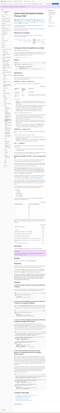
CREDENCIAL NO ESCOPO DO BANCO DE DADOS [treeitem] (8, 116)
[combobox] (6, 12)
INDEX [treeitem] (6, 138)
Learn (15, 10)
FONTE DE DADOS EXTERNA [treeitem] (7, 120)
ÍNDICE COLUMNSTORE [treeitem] (7, 108)
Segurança (50, 20)
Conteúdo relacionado (52, 22)
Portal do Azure (49, 3)
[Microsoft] (1, 1)
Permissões (50, 17)
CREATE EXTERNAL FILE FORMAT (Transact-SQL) (23, 396)
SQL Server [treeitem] (3, 16)
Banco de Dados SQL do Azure (40, 19)
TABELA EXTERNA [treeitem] (7, 130)
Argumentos (50, 16)
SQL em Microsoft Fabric (25, 23)
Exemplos (50, 21)
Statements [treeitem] (5, 98)
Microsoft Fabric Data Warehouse (39, 40)
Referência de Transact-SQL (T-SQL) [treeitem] (7, 76)
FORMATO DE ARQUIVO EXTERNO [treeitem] (8, 128)
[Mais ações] (45, 10)
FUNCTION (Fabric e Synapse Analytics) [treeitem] (8, 136)
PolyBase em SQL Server (28, 55)
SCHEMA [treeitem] (6, 150)
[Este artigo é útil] (55, 26)
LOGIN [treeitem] (6, 139)
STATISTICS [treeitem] (6, 152)
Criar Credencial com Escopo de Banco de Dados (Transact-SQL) (26, 395)
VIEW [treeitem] (5, 160)
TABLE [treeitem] (6, 154)
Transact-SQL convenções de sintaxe (21, 57)
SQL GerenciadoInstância (25, 40)
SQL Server (21, 10)
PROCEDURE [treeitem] (7, 143)
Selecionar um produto (52, 12)
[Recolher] (11, 10)
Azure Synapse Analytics (33, 20)
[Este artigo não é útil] (56, 26)
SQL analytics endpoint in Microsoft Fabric (27, 22)
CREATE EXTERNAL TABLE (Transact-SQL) (22, 397)
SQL (18, 10)
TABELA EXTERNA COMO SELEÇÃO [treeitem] (7, 133)
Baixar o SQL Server (55, 3)
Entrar (58, 1)
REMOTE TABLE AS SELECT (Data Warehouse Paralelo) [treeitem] (8, 146)
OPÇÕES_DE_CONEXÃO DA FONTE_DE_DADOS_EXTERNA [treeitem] (8, 124)
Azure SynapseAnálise (29, 40)
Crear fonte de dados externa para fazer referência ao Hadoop (29, 153)
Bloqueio (50, 19)
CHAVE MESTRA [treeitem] (7, 141)
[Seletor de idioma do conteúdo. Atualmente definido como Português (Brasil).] (4, 411)
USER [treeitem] (5, 158)
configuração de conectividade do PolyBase (29, 165)
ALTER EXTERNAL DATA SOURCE (27, 126)
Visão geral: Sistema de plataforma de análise (52, 14)
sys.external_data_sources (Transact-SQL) (22, 399)
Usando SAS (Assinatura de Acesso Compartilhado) (24, 400)
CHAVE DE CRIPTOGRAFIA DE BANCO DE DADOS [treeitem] (7, 112)
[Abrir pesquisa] (56, 1)
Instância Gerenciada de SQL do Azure (21, 20)
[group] (30, 341)
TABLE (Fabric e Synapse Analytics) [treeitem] (7, 156)
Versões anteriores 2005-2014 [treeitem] (6, 18)
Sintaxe (50, 15)
